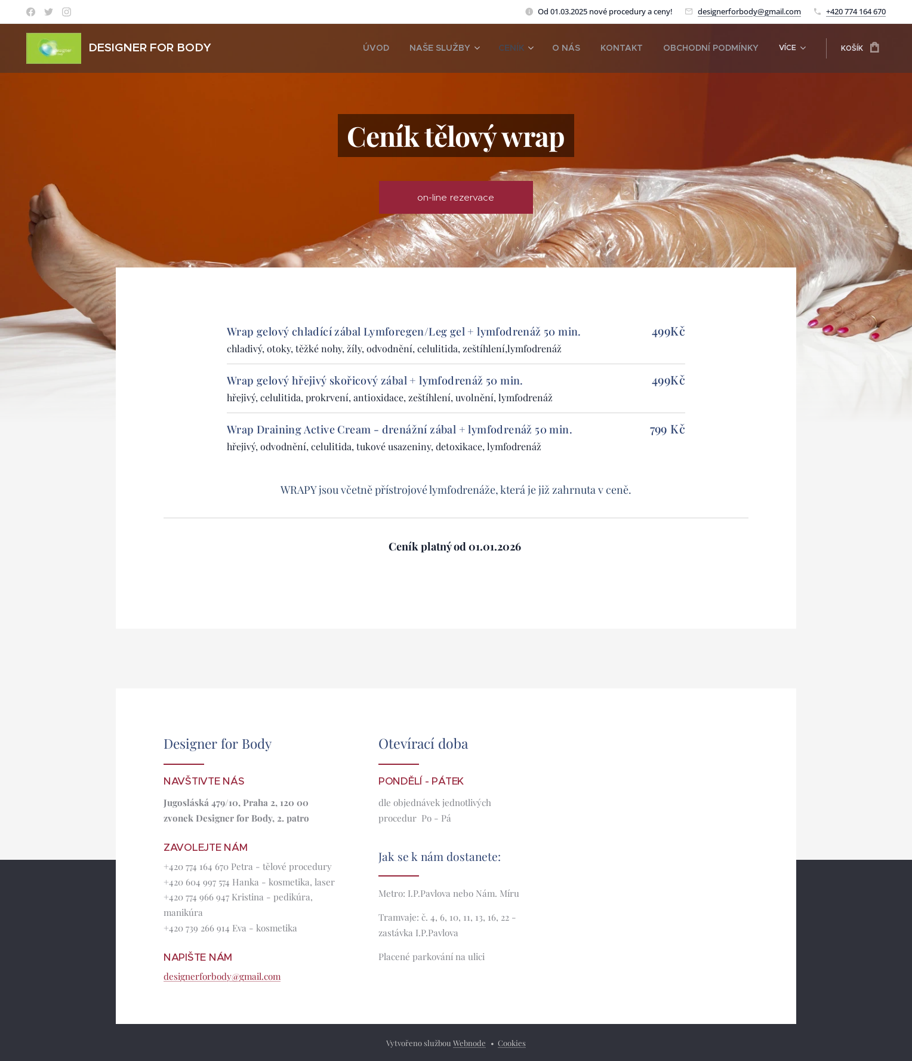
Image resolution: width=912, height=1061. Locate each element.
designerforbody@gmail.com (749, 11)
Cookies (512, 1043)
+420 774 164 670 (856, 11)
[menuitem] (274, 48)
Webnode (469, 1043)
